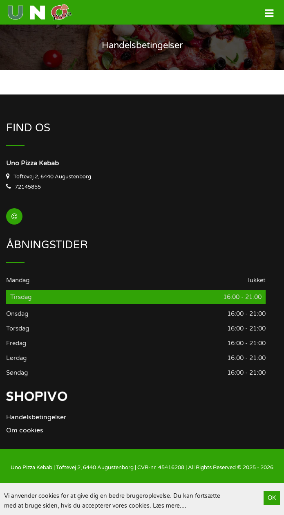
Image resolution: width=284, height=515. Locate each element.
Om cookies (24, 430)
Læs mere (166, 505)
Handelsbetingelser (36, 417)
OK (272, 498)
